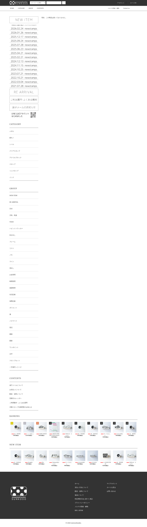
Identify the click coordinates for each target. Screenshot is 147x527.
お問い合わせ (111, 491)
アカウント (119, 3)
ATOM (81, 510)
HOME (12, 8)
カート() (132, 3)
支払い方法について (81, 487)
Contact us (125, 8)
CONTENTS (39, 8)
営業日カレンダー (15, 398)
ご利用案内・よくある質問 (18, 403)
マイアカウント (112, 483)
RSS (76, 510)
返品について (79, 495)
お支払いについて (15, 390)
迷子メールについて (16, 385)
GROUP (29, 8)
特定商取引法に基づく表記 (84, 499)
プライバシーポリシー (82, 503)
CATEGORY (20, 8)
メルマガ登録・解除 (112, 8)
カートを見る (111, 487)
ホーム (77, 483)
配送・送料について (16, 394)
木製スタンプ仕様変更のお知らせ (20, 407)
